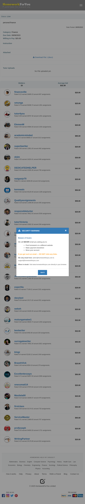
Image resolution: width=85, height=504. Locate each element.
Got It (42, 272)
